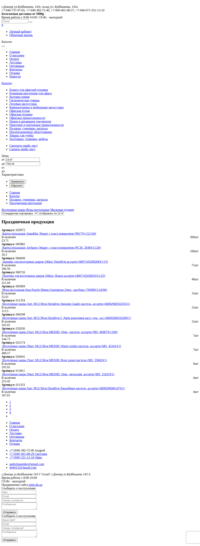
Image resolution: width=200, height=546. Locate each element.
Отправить (9, 513)
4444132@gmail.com (23, 467)
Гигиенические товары (24, 100)
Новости (15, 76)
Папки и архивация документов (30, 121)
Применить (17, 181)
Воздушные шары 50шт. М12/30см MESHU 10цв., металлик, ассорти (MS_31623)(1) (58, 374)
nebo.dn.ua (35, 484)
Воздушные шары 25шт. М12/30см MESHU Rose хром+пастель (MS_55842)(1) (54, 360)
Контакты (15, 69)
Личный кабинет (20, 31)
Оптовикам (16, 66)
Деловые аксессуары (23, 103)
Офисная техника (20, 114)
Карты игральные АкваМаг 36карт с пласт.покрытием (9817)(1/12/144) (49, 233)
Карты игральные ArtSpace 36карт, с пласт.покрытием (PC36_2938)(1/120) (51, 247)
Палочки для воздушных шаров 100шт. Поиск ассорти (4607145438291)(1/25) (53, 275)
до (3, 163)
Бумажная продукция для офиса (30, 93)
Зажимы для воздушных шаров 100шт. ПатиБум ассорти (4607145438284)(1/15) (55, 261)
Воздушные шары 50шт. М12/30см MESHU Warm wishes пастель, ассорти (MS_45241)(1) (61, 346)
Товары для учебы (21, 135)
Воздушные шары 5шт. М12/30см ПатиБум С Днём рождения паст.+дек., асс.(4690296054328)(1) (66, 318)
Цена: (5, 155)
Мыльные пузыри (62, 209)
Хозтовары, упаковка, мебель (28, 139)
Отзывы (14, 73)
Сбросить (16, 185)
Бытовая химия (19, 96)
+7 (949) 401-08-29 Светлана (28, 454)
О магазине (16, 55)
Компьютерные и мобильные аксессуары (36, 107)
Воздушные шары (13, 209)
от (3, 159)
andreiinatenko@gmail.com (26, 464)
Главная (14, 52)
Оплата (14, 59)
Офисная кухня (19, 111)
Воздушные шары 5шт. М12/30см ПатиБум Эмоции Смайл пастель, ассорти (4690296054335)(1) (66, 304)
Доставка (15, 62)
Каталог (7, 83)
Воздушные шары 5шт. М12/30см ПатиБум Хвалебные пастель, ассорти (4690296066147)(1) (63, 388)
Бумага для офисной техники (28, 89)
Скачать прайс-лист (22, 149)
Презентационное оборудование (30, 132)
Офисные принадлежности (27, 118)
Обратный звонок (21, 35)
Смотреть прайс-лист (23, 145)
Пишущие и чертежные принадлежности (36, 125)
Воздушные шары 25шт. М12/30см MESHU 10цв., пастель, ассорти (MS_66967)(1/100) (60, 332)
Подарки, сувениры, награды (28, 128)
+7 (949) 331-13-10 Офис (25, 457)
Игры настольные (38, 209)
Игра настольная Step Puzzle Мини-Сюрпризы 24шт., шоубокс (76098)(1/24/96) (54, 289)
